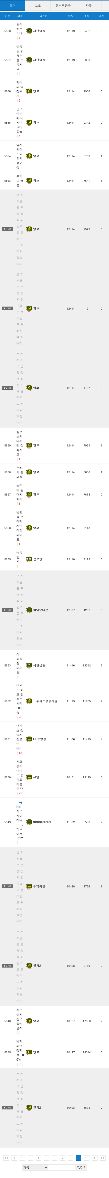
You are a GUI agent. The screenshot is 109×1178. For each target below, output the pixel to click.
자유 (89, 5)
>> (102, 1158)
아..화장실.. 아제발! (19, 665)
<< (6, 1158)
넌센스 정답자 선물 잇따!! (20, 739)
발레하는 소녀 (19, 31)
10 (86, 1158)
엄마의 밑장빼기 (19, 91)
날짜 (71, 16)
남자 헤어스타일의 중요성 (19, 156)
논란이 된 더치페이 (19, 494)
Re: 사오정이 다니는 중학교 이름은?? (19, 824)
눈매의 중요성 (19, 472)
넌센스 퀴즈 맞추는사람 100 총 (20, 701)
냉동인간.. (19, 559)
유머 (13, 5)
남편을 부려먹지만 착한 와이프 (19, 528)
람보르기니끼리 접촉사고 (19, 445)
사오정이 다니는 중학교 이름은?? (20, 777)
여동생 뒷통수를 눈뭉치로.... (20, 60)
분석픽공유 (63, 5)
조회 (86, 16)
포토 (38, 5)
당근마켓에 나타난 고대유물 (19, 122)
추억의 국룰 (19, 180)
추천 (101, 16)
